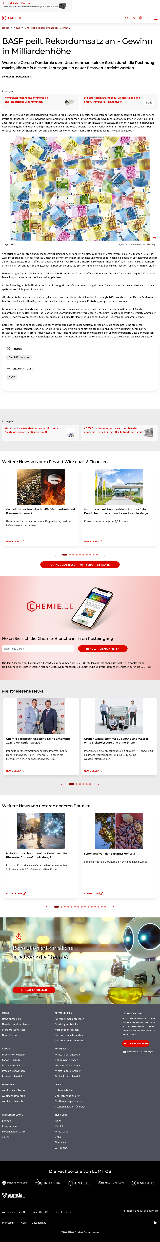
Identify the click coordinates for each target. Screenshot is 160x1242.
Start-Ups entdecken (67, 1024)
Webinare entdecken (14, 1090)
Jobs (58, 1137)
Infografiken (9, 1126)
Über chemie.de (62, 1212)
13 (98, 907)
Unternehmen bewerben (69, 1035)
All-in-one (61, 1147)
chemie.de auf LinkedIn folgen (137, 1051)
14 (102, 907)
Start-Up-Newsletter (14, 1029)
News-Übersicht (11, 1035)
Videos (5, 1137)
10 (97, 555)
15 (105, 907)
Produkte (60, 1126)
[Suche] (126, 18)
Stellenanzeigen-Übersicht (71, 1106)
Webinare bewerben (13, 1095)
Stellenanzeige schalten (69, 1101)
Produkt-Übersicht (13, 1076)
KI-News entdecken (34, 989)
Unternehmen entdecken (69, 1018)
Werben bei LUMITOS (14, 1212)
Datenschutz (39, 1222)
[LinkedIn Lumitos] (155, 1222)
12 (95, 907)
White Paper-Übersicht (68, 1076)
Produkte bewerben (13, 1070)
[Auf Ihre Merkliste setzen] (148, 18)
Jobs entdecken (64, 1090)
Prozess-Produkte (12, 1065)
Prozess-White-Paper (67, 1065)
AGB (23, 1222)
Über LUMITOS (40, 1212)
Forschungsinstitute (14, 1131)
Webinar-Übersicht (13, 1101)
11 (92, 907)
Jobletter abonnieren (67, 1095)
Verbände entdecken (67, 1029)
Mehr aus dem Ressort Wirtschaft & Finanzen (80, 564)
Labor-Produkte (11, 1060)
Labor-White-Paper (66, 1060)
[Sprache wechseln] (140, 18)
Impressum (8, 1222)
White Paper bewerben (68, 1070)
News (58, 1120)
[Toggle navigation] (156, 18)
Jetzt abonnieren (136, 1043)
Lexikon (6, 1120)
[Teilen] (133, 18)
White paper (62, 1131)
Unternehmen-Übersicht (69, 1040)
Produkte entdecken (13, 1054)
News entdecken (11, 1018)
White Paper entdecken (68, 1054)
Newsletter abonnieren (102, 648)
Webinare (60, 1142)
